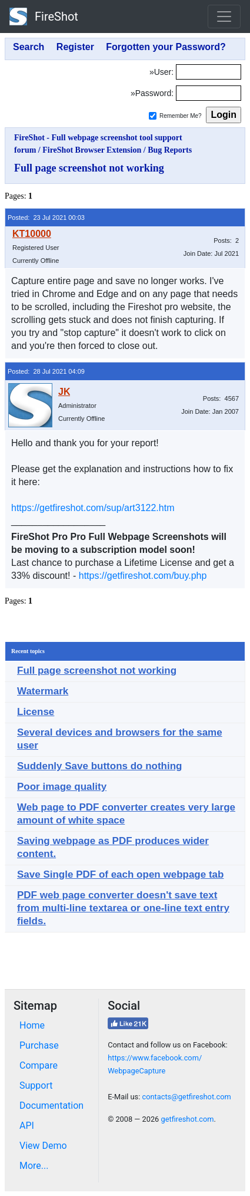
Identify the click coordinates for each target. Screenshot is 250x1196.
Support (35, 1085)
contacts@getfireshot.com (186, 1096)
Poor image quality (61, 786)
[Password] (208, 93)
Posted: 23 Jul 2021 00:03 (46, 217)
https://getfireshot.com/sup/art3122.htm (92, 508)
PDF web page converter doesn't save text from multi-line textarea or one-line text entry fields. (123, 908)
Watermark (42, 691)
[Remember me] (152, 116)
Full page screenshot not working (89, 168)
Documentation (51, 1105)
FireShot (43, 16)
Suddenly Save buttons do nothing (99, 766)
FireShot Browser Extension (91, 150)
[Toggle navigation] (224, 16)
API (26, 1125)
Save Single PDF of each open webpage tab (120, 874)
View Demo (43, 1145)
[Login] (208, 72)
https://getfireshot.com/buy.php (143, 576)
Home (32, 1025)
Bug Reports (170, 150)
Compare (38, 1065)
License (35, 711)
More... (34, 1165)
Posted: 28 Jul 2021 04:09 (46, 371)
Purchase (39, 1045)
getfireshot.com (187, 1119)
